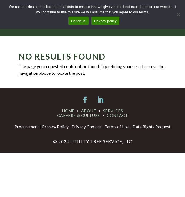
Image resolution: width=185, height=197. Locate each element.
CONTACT (117, 115)
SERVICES (113, 110)
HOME (68, 110)
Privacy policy (105, 21)
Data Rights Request (151, 126)
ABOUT (88, 110)
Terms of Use (117, 126)
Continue (78, 21)
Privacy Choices (87, 126)
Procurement (26, 126)
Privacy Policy (55, 126)
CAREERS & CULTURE (78, 115)
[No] (178, 14)
